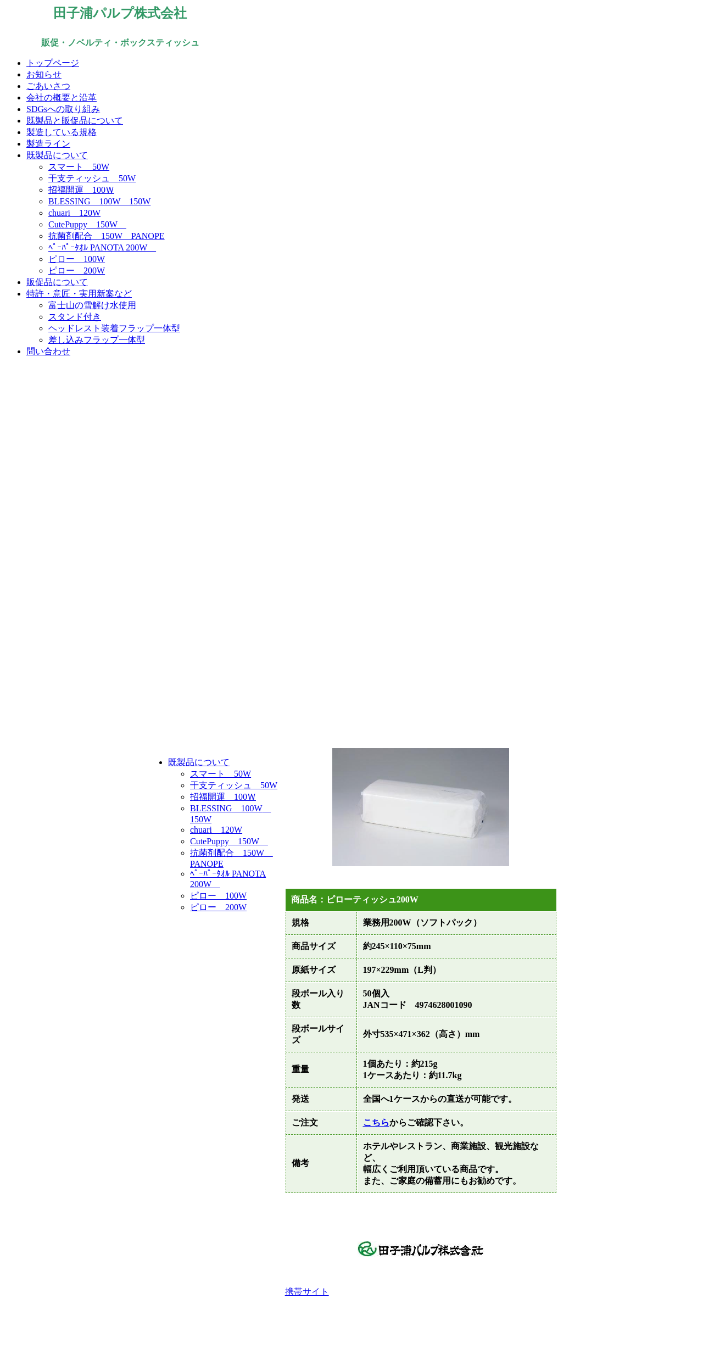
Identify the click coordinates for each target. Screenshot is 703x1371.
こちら (376, 1122)
